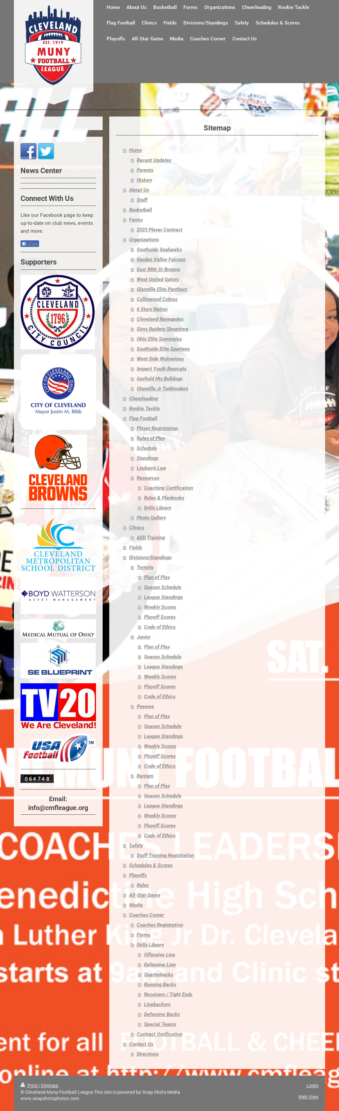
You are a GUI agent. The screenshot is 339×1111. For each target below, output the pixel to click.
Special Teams (160, 1024)
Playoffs (138, 875)
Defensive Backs (162, 1014)
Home (135, 150)
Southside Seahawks (159, 250)
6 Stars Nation (152, 309)
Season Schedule (162, 587)
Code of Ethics (159, 627)
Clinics (136, 528)
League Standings (163, 597)
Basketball (140, 210)
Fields (135, 548)
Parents (145, 170)
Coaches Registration (160, 925)
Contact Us (141, 1044)
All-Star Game (144, 895)
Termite (145, 567)
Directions (148, 1054)
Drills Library (157, 508)
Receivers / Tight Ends (168, 994)
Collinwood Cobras (157, 299)
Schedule (147, 448)
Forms (136, 220)
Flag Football (143, 418)
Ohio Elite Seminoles (159, 339)
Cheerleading (143, 399)
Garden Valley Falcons (161, 260)
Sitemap (49, 1085)
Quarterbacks (158, 975)
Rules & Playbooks (164, 498)
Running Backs (160, 985)
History (144, 180)
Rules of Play (151, 438)
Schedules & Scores (150, 865)
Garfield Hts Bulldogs (159, 379)
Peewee (145, 706)
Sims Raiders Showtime (162, 329)
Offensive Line (159, 955)
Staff (142, 200)
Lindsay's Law (151, 468)
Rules (143, 885)
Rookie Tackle (144, 408)
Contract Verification (159, 1034)
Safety (136, 845)
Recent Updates (154, 160)
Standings (147, 458)
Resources (148, 478)
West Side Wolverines (160, 359)
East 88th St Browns (158, 269)
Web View (308, 1096)
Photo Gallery (151, 518)
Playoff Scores (159, 617)
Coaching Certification (168, 488)
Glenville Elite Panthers (162, 289)
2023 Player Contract (159, 230)
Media (136, 905)
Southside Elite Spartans (163, 349)
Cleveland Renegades (160, 319)
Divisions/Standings (150, 557)
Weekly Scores (160, 607)
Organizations (144, 240)
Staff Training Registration (165, 855)
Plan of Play (157, 577)
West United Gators (158, 279)
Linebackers (157, 1004)
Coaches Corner (146, 915)
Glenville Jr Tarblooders (162, 389)
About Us (139, 190)
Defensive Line (160, 965)
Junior (143, 637)
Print (30, 1085)
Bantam (145, 776)
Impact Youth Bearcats (161, 369)
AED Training (151, 538)
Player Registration (157, 428)
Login (312, 1085)
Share (30, 244)
